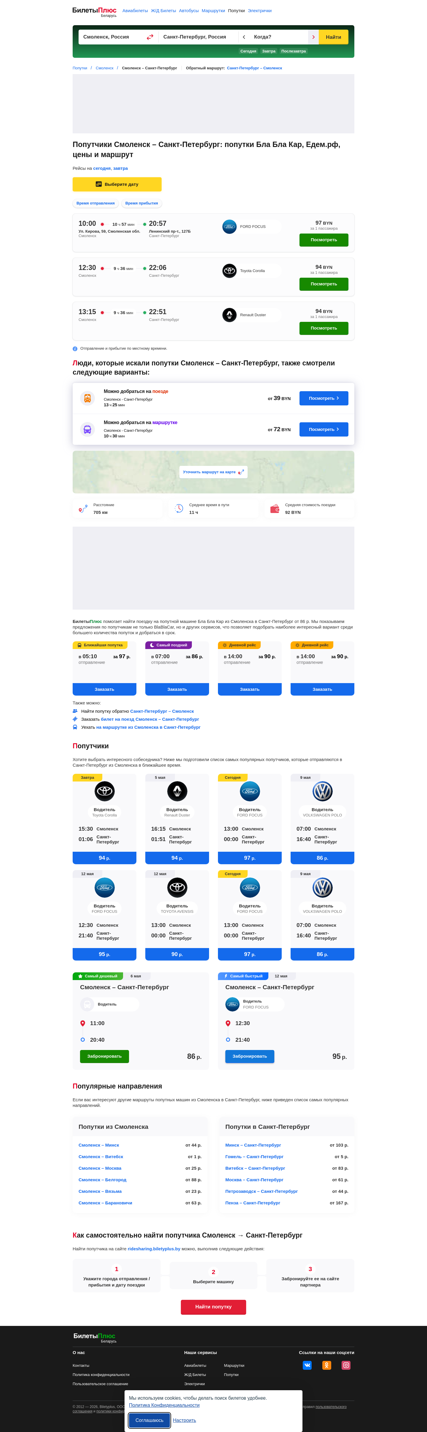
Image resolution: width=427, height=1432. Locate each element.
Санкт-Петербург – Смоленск (254, 68)
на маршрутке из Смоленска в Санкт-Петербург (148, 727)
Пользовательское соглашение (100, 1384)
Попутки (236, 10)
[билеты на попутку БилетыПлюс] (95, 1337)
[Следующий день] (313, 37)
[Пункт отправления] (119, 37)
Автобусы (189, 10)
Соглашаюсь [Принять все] (149, 1420)
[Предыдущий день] (244, 37)
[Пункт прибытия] (199, 37)
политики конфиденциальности (122, 1411)
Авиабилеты (135, 10)
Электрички (260, 10)
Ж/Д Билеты (163, 10)
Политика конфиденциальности (101, 1374)
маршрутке (164, 422)
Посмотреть (324, 239)
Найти (333, 37)
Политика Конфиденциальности (164, 1405)
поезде (160, 391)
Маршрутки (213, 10)
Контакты (81, 1365)
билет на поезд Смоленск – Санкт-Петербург (150, 719)
